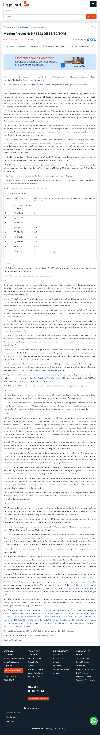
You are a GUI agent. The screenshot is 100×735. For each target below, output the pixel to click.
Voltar (93, 27)
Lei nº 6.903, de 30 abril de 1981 (59, 617)
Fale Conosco (58, 673)
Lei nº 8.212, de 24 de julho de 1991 (28, 84)
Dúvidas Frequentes (60, 669)
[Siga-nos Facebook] (29, 690)
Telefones (10, 721)
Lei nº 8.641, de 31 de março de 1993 (53, 623)
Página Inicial (9, 27)
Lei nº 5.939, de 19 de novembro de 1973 (22, 617)
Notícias (55, 662)
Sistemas (32, 666)
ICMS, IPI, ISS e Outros (86, 669)
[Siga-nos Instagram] (38, 690)
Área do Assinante (13, 713)
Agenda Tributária (35, 669)
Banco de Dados (34, 658)
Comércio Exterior (35, 673)
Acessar (91, 16)
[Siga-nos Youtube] (42, 690)
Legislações (23, 27)
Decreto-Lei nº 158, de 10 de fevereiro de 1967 (32, 613)
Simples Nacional (83, 676)
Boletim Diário (34, 676)
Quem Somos (57, 658)
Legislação (56, 666)
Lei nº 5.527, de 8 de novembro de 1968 (75, 613)
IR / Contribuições (84, 673)
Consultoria (33, 662)
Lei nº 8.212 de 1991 (79, 585)
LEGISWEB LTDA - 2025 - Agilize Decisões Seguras (50, 729)
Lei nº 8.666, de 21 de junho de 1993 (48, 378)
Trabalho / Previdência (85, 680)
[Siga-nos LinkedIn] (33, 690)
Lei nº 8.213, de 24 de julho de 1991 (28, 386)
